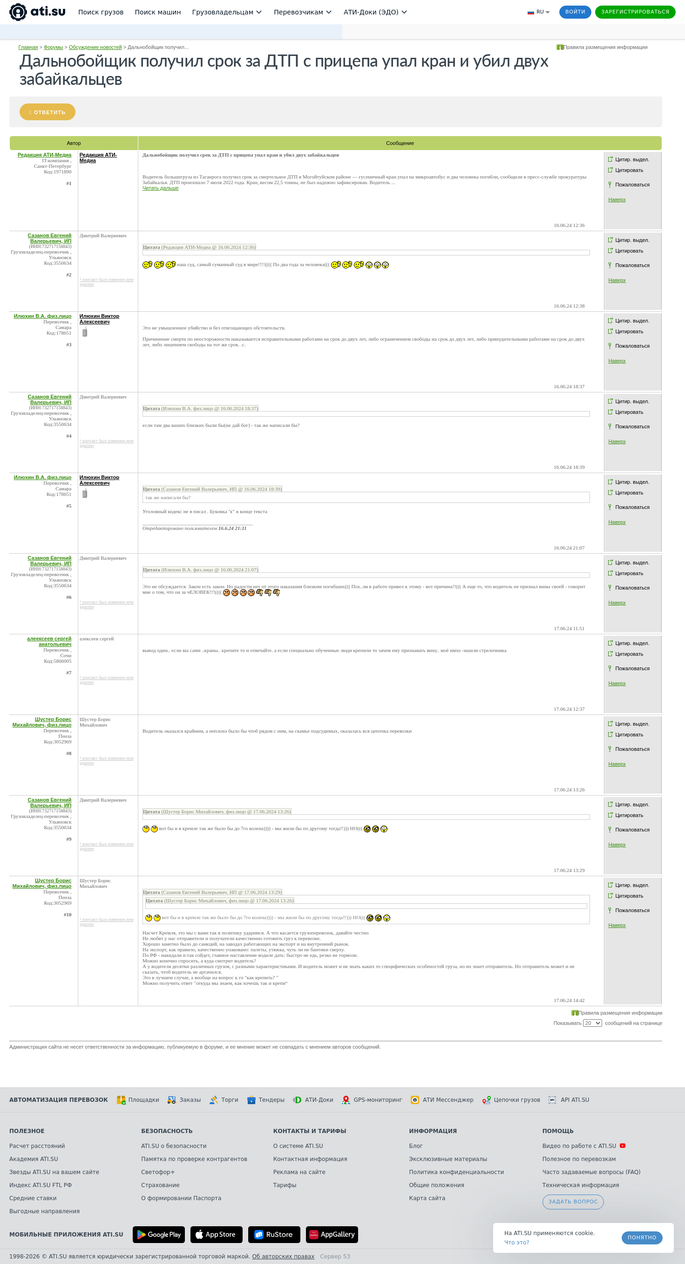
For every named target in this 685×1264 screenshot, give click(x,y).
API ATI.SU (569, 1100)
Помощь (558, 1131)
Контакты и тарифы (309, 1131)
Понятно (642, 1238)
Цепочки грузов (511, 1100)
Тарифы (285, 1185)
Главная (28, 47)
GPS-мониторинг (372, 1100)
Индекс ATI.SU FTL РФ (40, 1185)
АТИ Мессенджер (442, 1100)
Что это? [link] (516, 1242)
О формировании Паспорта (181, 1198)
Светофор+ (158, 1172)
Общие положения (436, 1185)
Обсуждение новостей (95, 47)
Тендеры (266, 1100)
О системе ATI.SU (298, 1146)
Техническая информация (581, 1185)
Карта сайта (427, 1198)
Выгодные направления (44, 1211)
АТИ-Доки (313, 1100)
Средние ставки (33, 1198)
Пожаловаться (632, 184)
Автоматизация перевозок (58, 1100)
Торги (223, 1100)
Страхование (160, 1185)
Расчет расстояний (37, 1146)
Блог (416, 1146)
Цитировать (629, 170)
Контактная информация (310, 1159)
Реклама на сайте (299, 1172)
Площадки (137, 1100)
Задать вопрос (573, 1202)
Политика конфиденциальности (456, 1172)
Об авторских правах (283, 1256)
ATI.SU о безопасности (173, 1146)
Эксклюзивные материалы (448, 1159)
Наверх (616, 199)
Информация (433, 1131)
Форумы (53, 47)
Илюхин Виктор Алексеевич (100, 318)
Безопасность (167, 1131)
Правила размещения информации (605, 47)
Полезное (26, 1131)
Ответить (50, 112)
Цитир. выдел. (632, 159)
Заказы (184, 1100)
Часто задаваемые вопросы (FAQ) (592, 1172)
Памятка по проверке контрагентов (194, 1159)
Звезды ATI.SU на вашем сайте (54, 1172)
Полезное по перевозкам (579, 1159)
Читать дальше (160, 188)
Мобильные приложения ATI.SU (66, 1234)
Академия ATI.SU (33, 1159)
